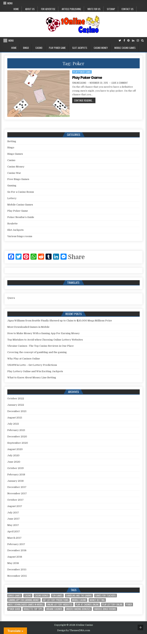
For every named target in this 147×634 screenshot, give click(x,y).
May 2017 (13, 525)
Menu (10, 3)
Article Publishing (71, 9)
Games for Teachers (105, 595)
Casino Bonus (42, 595)
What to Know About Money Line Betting (31, 377)
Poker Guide (14, 609)
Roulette (12, 223)
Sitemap (111, 9)
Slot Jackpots (79, 48)
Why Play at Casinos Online (23, 358)
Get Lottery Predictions (56, 600)
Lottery (11, 198)
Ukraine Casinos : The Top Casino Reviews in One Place (40, 345)
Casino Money (101, 48)
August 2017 (14, 506)
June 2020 (13, 461)
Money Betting (97, 600)
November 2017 (17, 493)
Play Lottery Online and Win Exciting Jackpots (35, 371)
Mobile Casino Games (125, 48)
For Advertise (48, 9)
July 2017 (13, 512)
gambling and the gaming (79, 595)
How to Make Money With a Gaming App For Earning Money (43, 333)
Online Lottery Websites (59, 604)
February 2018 (16, 474)
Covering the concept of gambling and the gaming (37, 352)
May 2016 (13, 563)
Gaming (11, 185)
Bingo (26, 48)
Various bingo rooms (19, 236)
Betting (11, 141)
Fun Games (57, 595)
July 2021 (13, 423)
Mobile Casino (79, 600)
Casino (38, 48)
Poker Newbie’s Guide (20, 217)
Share (76, 257)
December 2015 (16, 569)
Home (16, 9)
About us (30, 9)
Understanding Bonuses (78, 609)
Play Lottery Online (112, 604)
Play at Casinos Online (87, 604)
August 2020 (15, 449)
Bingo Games (15, 153)
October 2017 (15, 499)
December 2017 (16, 487)
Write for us (93, 9)
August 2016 (14, 556)
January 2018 (15, 480)
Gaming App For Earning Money (24, 600)
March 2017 (14, 537)
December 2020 (17, 436)
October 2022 (15, 398)
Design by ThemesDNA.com (73, 630)
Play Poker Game (57, 48)
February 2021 (16, 430)
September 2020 (17, 442)
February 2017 (16, 544)
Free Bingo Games (18, 179)
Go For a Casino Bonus (20, 191)
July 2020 (13, 455)
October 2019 (15, 468)
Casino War (14, 173)
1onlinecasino (79, 83)
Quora (11, 297)
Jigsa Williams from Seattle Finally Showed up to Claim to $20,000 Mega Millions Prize (59, 320)
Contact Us (128, 9)
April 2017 (13, 531)
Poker (129, 604)
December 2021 (16, 411)
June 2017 (13, 518)
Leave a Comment (119, 83)
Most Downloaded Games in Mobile (28, 327)
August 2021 (14, 417)
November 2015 (17, 575)
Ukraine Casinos (54, 609)
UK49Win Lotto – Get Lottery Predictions (32, 365)
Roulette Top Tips (33, 609)
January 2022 (15, 404)
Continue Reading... (84, 100)
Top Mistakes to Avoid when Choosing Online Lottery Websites (45, 339)
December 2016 (16, 550)
